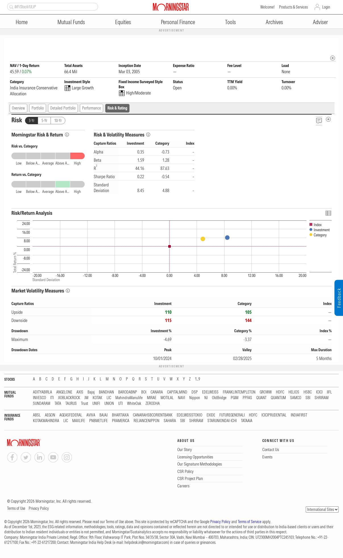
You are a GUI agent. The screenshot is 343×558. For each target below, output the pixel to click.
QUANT (261, 398)
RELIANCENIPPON (146, 421)
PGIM (234, 398)
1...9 (197, 379)
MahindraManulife (129, 398)
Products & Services (293, 7)
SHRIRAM (322, 398)
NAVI (181, 398)
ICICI (319, 392)
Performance (91, 108)
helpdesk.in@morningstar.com (146, 542)
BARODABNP (127, 392)
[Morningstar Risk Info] (67, 135)
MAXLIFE (78, 421)
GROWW (266, 392)
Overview (18, 108)
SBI (307, 398)
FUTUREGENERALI (232, 415)
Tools (230, 22)
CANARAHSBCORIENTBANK (152, 415)
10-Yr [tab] (58, 120)
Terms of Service (249, 522)
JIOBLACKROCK (69, 398)
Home (22, 22)
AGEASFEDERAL (70, 415)
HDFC (280, 392)
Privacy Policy (39, 508)
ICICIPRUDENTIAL (273, 415)
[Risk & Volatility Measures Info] (148, 135)
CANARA (157, 392)
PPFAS (247, 398)
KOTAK (97, 398)
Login (326, 7)
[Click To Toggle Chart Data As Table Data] (328, 213)
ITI (52, 398)
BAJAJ (103, 415)
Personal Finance (178, 22)
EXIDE (211, 415)
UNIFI (96, 404)
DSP (195, 392)
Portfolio (38, 108)
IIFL (329, 392)
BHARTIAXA (120, 415)
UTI (120, 404)
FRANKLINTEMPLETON (239, 392)
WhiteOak (134, 404)
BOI (143, 392)
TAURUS (71, 404)
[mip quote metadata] (332, 58)
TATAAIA (246, 421)
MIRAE (151, 398)
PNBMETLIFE (98, 421)
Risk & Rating (117, 108)
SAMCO (295, 398)
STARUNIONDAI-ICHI (222, 421)
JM (86, 398)
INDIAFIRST (299, 415)
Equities (123, 22)
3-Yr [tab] (31, 120)
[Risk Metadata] (328, 119)
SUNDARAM (41, 404)
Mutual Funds (71, 22)
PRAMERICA (120, 421)
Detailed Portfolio (63, 108)
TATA (58, 404)
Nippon (194, 398)
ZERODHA (152, 404)
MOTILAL (167, 398)
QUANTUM (278, 398)
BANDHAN (106, 392)
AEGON (50, 415)
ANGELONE (64, 392)
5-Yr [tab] (44, 120)
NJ (206, 398)
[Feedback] (319, 121)
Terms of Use (16, 508)
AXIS (79, 392)
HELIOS (293, 392)
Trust (84, 404)
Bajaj (91, 392)
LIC (109, 398)
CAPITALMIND (177, 392)
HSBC (307, 392)
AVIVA (90, 415)
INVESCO (39, 398)
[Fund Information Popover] (332, 44)
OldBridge (219, 398)
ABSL (37, 415)
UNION (109, 404)
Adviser (320, 22)
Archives (274, 22)
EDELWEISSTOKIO (189, 415)
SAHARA (170, 421)
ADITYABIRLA (42, 392)
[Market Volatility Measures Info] (68, 291)
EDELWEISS (210, 392)
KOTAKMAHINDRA (46, 421)
